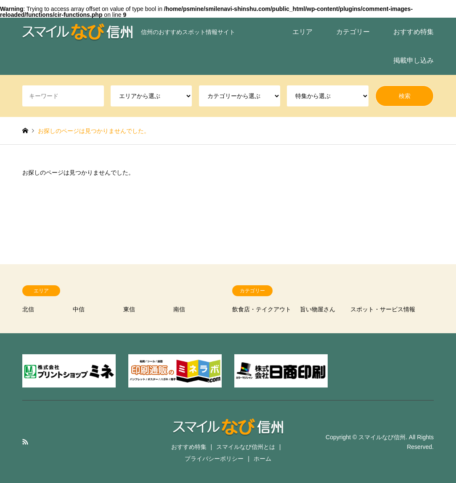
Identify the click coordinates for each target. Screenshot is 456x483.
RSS (25, 442)
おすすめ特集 (413, 31)
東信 (129, 309)
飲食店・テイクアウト (261, 309)
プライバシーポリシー (214, 458)
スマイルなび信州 (382, 437)
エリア (302, 31)
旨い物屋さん (317, 309)
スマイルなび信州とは (245, 446)
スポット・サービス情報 (382, 309)
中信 (79, 309)
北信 (28, 309)
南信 (179, 309)
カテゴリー (353, 31)
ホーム (262, 458)
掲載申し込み (413, 60)
